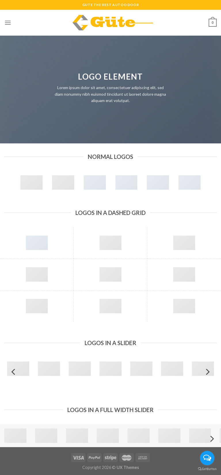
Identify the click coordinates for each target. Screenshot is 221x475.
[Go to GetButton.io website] (207, 469)
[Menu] (7, 23)
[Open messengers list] (207, 458)
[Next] (207, 372)
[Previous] (14, 372)
